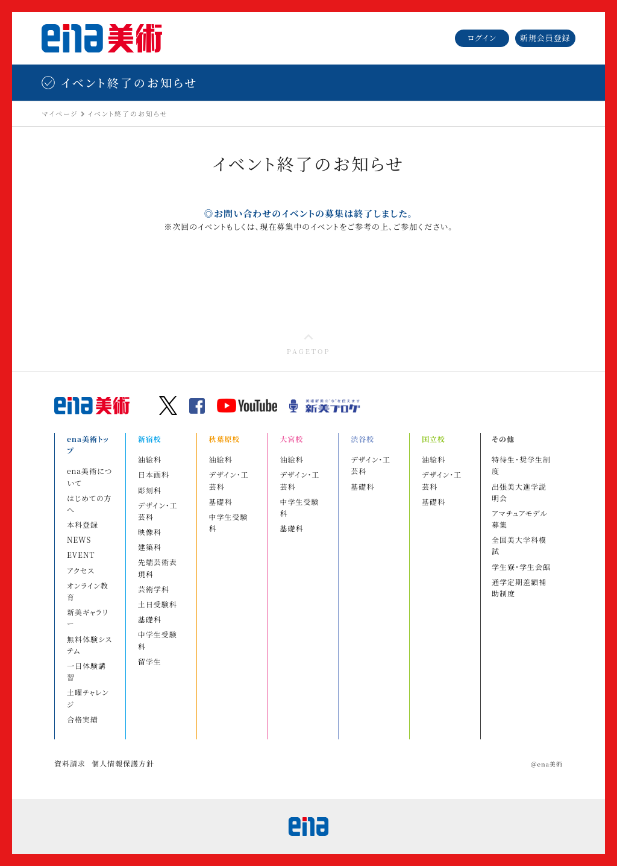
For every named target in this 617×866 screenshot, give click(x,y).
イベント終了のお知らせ (127, 113)
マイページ (60, 113)
